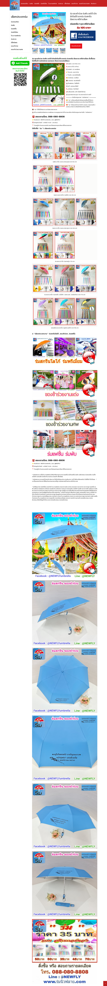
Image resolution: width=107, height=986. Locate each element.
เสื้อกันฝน (67, 3)
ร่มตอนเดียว (24, 3)
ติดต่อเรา (93, 3)
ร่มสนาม (60, 3)
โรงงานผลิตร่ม (52, 3)
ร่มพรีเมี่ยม (44, 3)
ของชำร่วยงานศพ (84, 3)
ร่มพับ (31, 3)
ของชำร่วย (74, 3)
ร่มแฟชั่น (36, 3)
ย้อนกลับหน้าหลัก (76, 46)
